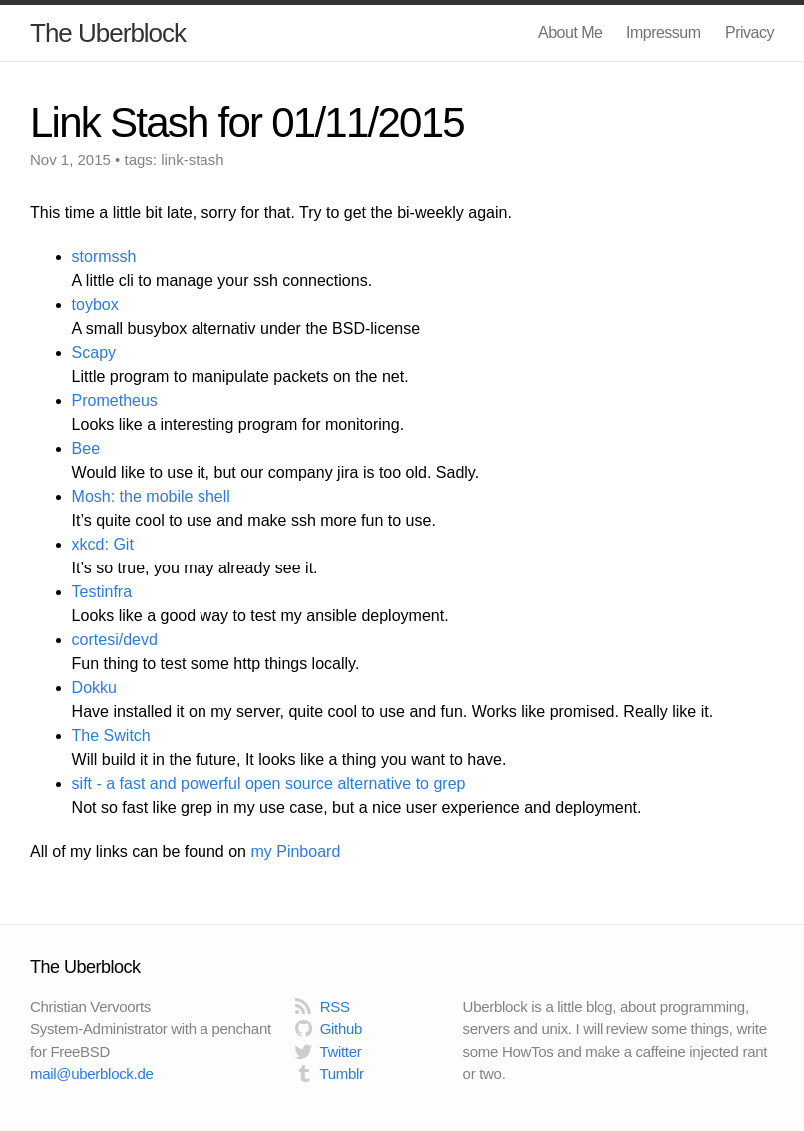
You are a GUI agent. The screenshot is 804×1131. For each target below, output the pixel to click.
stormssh (104, 256)
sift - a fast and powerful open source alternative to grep (269, 783)
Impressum (663, 32)
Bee (86, 448)
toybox (95, 304)
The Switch (111, 735)
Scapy (94, 352)
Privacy (749, 32)
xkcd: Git (103, 544)
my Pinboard (295, 851)
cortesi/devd (115, 639)
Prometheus (115, 400)
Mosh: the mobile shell (151, 496)
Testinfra (102, 591)
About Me (570, 32)
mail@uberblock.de (92, 1073)
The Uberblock (108, 33)
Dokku (94, 687)
